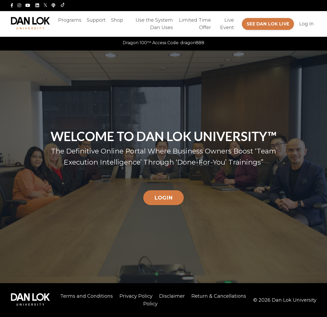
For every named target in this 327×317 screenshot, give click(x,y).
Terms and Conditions (86, 296)
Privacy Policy (136, 296)
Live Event (227, 24)
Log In (306, 24)
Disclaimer (172, 296)
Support (96, 20)
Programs (69, 20)
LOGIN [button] (163, 197)
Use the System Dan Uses (154, 24)
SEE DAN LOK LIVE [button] (268, 23)
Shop (117, 20)
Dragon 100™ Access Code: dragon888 (163, 42)
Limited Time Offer (195, 24)
